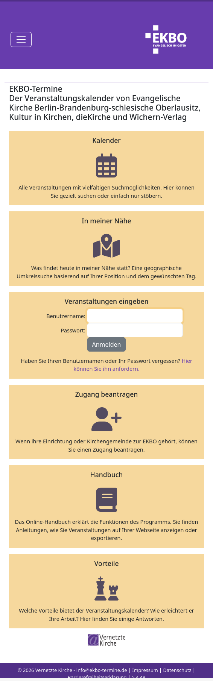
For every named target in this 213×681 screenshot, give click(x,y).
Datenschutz (177, 670)
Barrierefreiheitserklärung (97, 677)
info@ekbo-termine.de (101, 670)
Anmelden (106, 344)
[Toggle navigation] (21, 39)
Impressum (145, 670)
